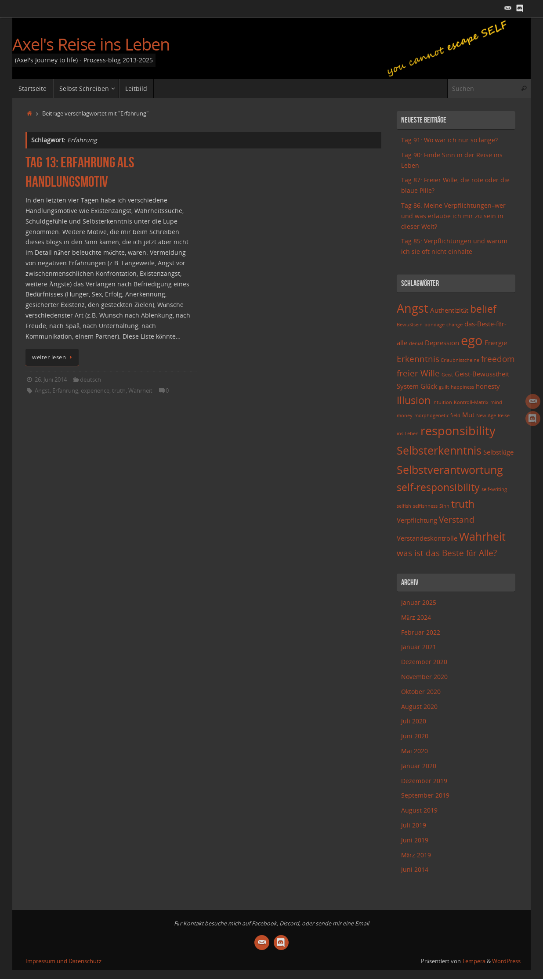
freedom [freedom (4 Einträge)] (498, 359)
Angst (42, 390)
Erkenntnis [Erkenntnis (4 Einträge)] (418, 359)
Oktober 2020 (421, 691)
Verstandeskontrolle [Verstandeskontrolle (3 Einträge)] (427, 538)
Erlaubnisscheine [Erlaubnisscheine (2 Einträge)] (460, 360)
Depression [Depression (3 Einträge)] (442, 342)
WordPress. (507, 961)
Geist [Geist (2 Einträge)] (447, 375)
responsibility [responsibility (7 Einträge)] (458, 431)
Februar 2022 (420, 632)
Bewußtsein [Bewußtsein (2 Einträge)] (410, 325)
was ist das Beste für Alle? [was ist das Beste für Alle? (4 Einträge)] (447, 553)
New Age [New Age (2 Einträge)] (486, 415)
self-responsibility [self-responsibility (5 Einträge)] (438, 487)
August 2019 (419, 810)
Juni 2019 (414, 840)
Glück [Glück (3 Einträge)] (428, 386)
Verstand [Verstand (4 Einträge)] (456, 519)
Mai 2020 (414, 751)
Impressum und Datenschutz (63, 961)
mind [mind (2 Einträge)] (496, 402)
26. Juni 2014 (51, 379)
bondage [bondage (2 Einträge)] (434, 325)
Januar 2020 (418, 766)
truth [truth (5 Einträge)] (462, 504)
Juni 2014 (414, 869)
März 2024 (416, 617)
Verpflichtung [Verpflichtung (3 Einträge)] (417, 520)
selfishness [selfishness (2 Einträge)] (425, 506)
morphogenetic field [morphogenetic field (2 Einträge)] (437, 415)
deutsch (90, 379)
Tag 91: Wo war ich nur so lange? (449, 140)
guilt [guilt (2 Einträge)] (444, 387)
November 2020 (424, 676)
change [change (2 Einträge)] (454, 325)
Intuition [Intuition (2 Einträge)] (442, 402)
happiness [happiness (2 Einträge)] (462, 387)
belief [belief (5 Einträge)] (483, 309)
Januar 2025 (418, 602)
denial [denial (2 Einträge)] (416, 343)
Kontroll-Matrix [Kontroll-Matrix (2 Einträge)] (471, 402)
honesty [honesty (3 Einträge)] (488, 386)
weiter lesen (53, 357)
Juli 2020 (413, 721)
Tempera (473, 961)
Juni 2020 (414, 736)
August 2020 (419, 706)
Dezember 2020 (424, 661)
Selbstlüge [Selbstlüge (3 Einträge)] (498, 452)
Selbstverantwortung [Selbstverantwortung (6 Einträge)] (450, 469)
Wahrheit (140, 390)
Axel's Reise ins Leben (91, 44)
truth (119, 390)
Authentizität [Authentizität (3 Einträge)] (449, 310)
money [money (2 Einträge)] (405, 415)
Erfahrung (65, 390)
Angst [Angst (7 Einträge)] (412, 308)
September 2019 (425, 795)
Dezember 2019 (424, 781)
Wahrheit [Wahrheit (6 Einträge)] (482, 536)
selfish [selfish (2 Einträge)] (404, 506)
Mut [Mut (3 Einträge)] (468, 414)
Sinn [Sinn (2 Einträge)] (444, 506)
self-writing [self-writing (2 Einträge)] (494, 489)
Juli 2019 (413, 825)
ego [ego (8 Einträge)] (472, 340)
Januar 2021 (418, 647)
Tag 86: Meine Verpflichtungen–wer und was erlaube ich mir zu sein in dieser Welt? (453, 216)
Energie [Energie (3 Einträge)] (496, 342)
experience (95, 390)
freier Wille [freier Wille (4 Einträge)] (418, 373)
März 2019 (416, 855)
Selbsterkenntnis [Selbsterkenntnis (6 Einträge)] (439, 450)
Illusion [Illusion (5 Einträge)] (414, 400)
